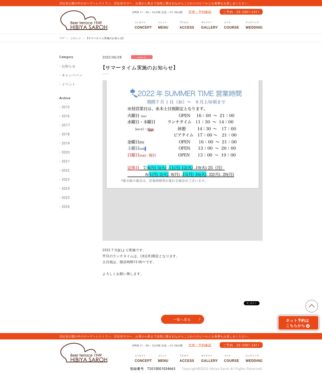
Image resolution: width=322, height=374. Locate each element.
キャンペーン (72, 74)
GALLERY (209, 25)
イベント (69, 83)
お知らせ (69, 65)
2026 (66, 206)
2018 (66, 133)
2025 (66, 197)
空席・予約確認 (200, 11)
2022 (66, 170)
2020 (66, 152)
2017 (66, 124)
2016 (66, 115)
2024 (66, 188)
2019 (66, 143)
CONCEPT (143, 25)
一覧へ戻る (182, 319)
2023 (66, 179)
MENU (166, 25)
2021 (66, 161)
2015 (66, 106)
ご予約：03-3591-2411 (241, 11)
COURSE (231, 25)
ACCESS (187, 25)
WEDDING (254, 25)
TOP (312, 306)
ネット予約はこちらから (298, 322)
